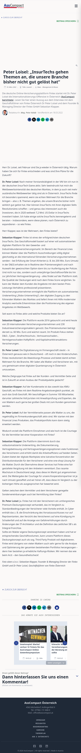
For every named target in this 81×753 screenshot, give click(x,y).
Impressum (40, 720)
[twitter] (34, 120)
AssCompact (28, 751)
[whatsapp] (43, 120)
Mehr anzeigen (56, 662)
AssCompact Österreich (40, 703)
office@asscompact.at (43, 712)
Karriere (41, 730)
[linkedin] (38, 120)
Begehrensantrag (40, 727)
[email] (52, 120)
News (39, 87)
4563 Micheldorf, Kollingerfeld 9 (40, 707)
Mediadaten (40, 724)
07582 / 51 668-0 (42, 710)
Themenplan (40, 733)
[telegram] (47, 120)
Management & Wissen (50, 87)
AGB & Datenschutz (40, 737)
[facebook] (29, 120)
